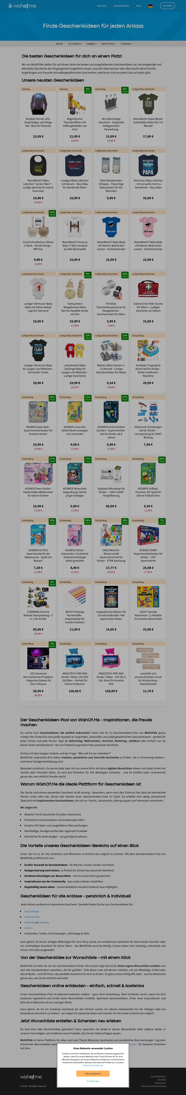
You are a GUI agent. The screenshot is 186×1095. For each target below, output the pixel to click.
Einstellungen (93, 1081)
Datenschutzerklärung (92, 1065)
